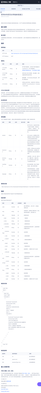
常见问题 (38, 9)
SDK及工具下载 (26, 9)
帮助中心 (15, 2)
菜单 (1, 12)
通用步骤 (9, 381)
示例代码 (13, 9)
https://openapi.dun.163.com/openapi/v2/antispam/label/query (24, 53)
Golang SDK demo (5, 391)
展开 (39, 384)
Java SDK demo (4, 389)
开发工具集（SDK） (26, 373)
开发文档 (3, 9)
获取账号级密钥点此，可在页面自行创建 (31, 70)
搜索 (38, 2)
